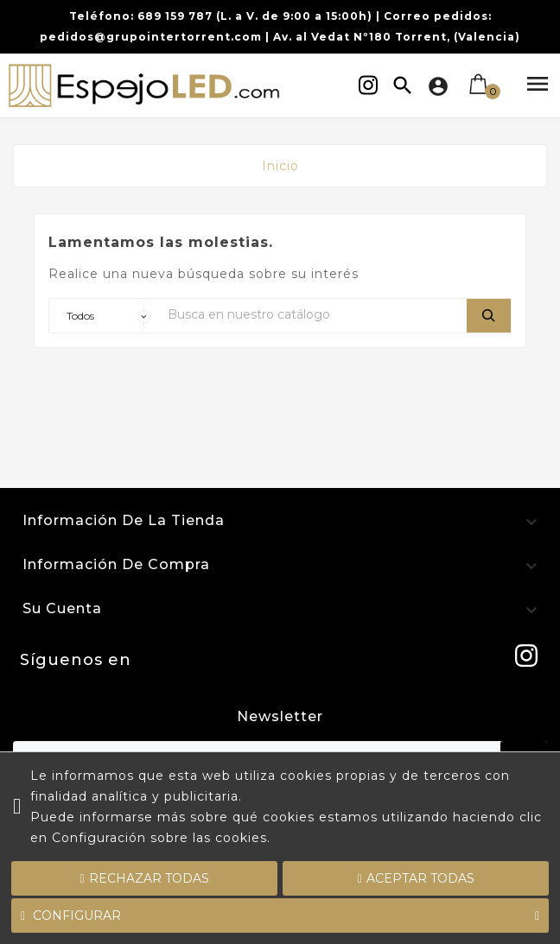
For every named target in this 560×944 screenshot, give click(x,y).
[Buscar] (313, 314)
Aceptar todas (416, 878)
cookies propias (332, 775)
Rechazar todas (144, 878)
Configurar (280, 915)
